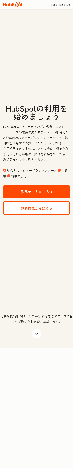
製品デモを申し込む (45, 191)
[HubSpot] (13, 4)
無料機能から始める (45, 208)
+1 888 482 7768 (59, 4)
